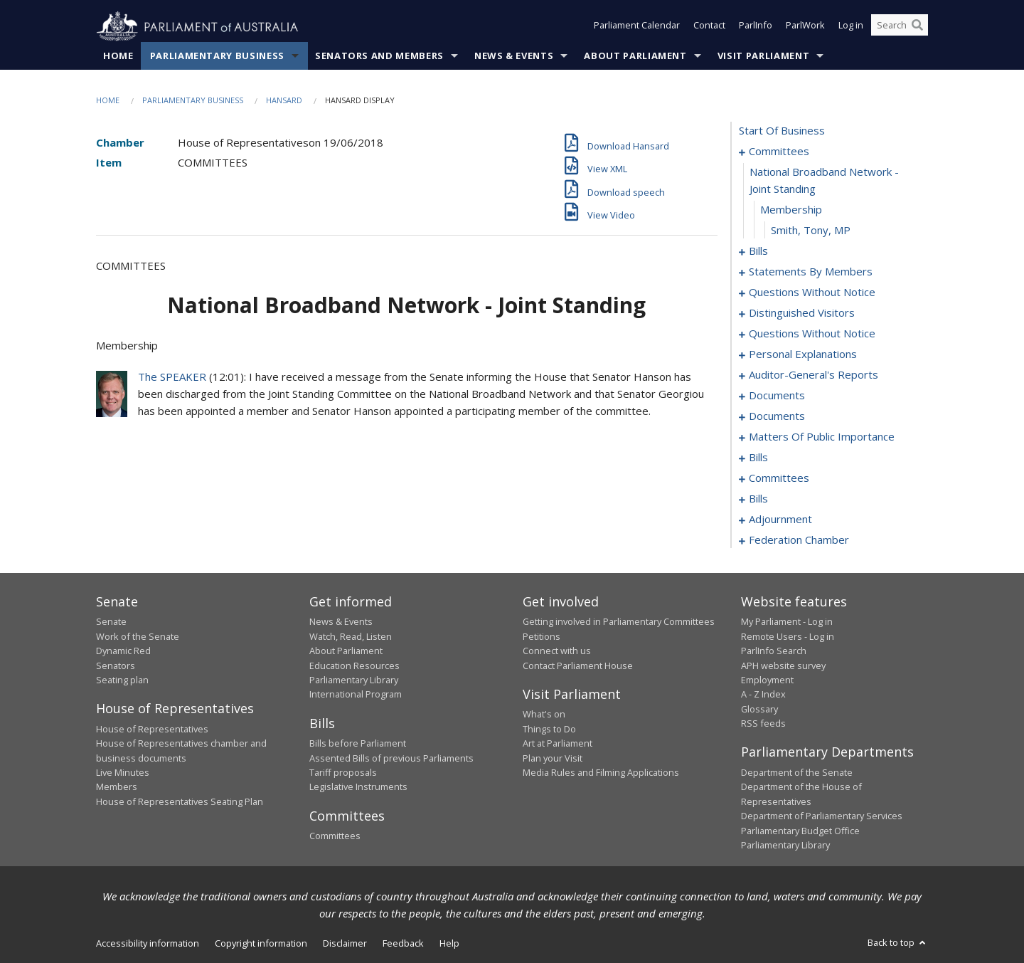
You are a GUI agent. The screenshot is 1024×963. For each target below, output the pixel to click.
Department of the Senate (797, 773)
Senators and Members (379, 56)
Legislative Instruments (358, 787)
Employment (767, 680)
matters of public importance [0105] (822, 437)
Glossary (759, 708)
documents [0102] (777, 416)
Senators (115, 665)
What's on (544, 714)
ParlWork (805, 27)
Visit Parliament (763, 56)
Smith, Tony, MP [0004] (810, 230)
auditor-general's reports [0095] (813, 375)
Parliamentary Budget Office (800, 830)
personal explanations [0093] (803, 354)
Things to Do (549, 728)
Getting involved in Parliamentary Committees (619, 622)
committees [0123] (779, 478)
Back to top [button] (898, 943)
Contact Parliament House (578, 665)
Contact (709, 27)
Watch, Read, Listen (350, 636)
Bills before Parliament (357, 743)
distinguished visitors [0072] (802, 313)
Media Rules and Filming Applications (601, 773)
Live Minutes (122, 773)
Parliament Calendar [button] (637, 27)
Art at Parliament (557, 743)
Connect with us (557, 651)
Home (118, 56)
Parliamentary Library (353, 680)
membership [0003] (791, 210)
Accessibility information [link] (147, 943)
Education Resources (354, 665)
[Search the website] (899, 27)
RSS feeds (763, 723)
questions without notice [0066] (812, 292)
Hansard (284, 100)
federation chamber (799, 540)
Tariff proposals (343, 773)
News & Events (513, 56)
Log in (850, 27)
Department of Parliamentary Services (821, 816)
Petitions (541, 636)
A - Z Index (763, 694)
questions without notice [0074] (812, 334)
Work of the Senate (137, 636)
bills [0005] (758, 251)
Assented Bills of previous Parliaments (391, 758)
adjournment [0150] (780, 519)
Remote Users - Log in (787, 636)
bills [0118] (758, 458)
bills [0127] (758, 499)
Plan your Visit (552, 758)
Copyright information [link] (261, 943)
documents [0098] (777, 396)
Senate (111, 622)
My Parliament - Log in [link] (787, 622)
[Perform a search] (917, 27)
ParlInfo (755, 27)
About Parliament (635, 56)
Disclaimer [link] (345, 943)
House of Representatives (152, 728)
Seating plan (122, 680)
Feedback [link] (403, 943)
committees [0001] (779, 151)
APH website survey (783, 665)
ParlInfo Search (773, 651)
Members (116, 787)
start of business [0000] (782, 131)
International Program (355, 694)
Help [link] (449, 943)
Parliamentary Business (217, 56)
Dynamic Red (123, 651)
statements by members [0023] (811, 272)
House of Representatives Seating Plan (179, 801)
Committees (335, 836)
